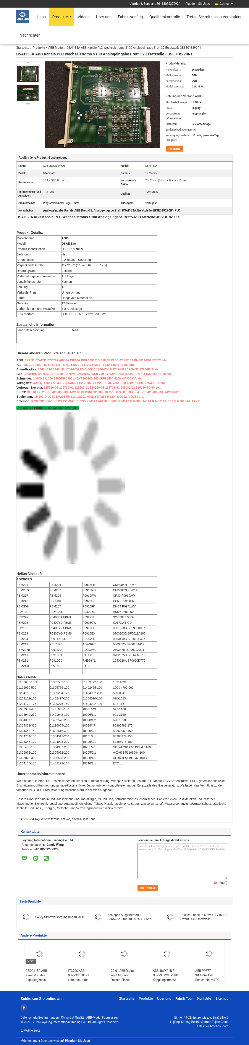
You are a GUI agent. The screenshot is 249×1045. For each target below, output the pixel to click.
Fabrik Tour (184, 999)
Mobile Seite (30, 1030)
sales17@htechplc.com (212, 1026)
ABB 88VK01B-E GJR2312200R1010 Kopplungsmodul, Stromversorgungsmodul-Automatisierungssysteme (167, 980)
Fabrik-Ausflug (130, 17)
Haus (41, 17)
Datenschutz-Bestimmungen (40, 1017)
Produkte (60, 17)
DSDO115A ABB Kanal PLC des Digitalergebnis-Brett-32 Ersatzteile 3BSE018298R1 (38, 980)
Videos (83, 17)
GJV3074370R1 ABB (84, 819)
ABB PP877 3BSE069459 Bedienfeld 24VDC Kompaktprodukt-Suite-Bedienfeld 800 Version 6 (209, 982)
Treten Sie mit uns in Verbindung (214, 17)
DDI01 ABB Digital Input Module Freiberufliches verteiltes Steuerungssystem (123, 980)
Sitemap (221, 999)
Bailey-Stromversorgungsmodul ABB (59, 917)
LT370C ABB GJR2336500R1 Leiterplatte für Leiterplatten (78, 977)
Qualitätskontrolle (164, 17)
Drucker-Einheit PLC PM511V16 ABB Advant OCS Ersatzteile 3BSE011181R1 (203, 919)
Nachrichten (29, 35)
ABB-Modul (55, 47)
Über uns (104, 17)
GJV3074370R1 (50, 819)
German (226, 3)
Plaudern (174, 148)
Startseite (22, 47)
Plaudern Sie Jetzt (197, 3)
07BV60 (65, 819)
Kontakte (204, 999)
